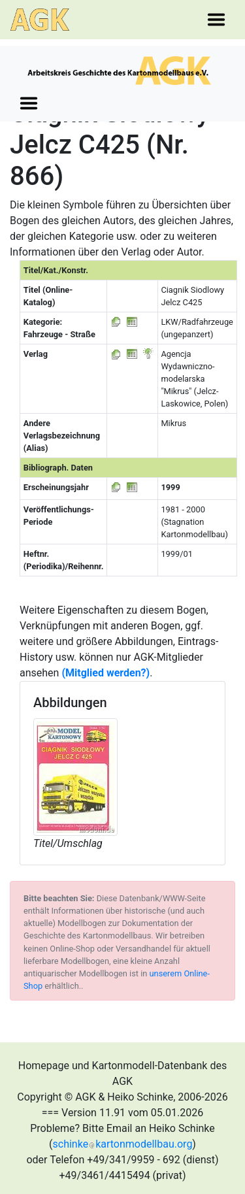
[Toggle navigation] (216, 20)
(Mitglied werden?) (105, 673)
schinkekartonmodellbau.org (123, 1144)
